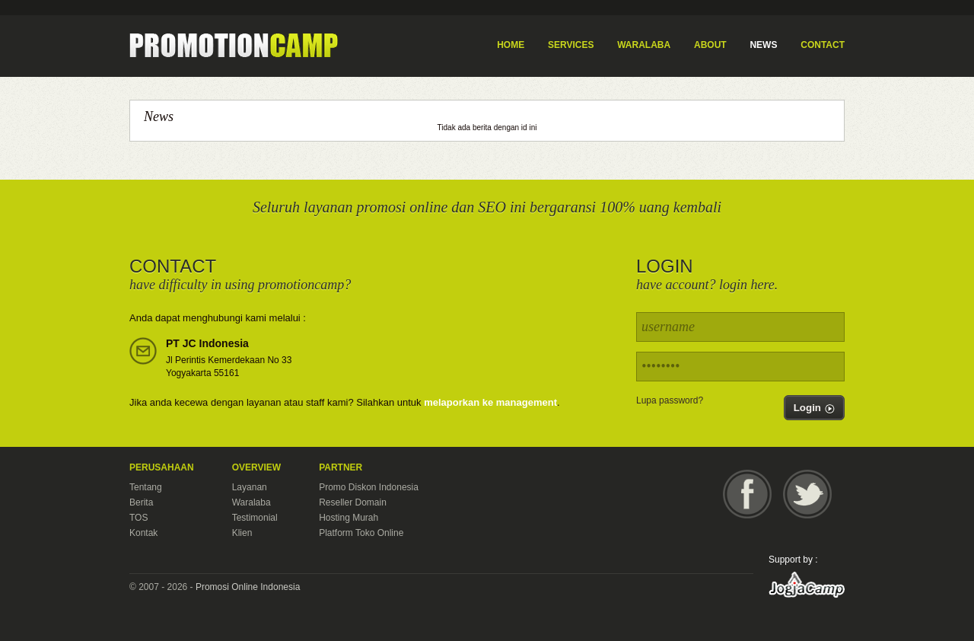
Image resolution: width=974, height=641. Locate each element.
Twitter (807, 494)
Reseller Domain (353, 502)
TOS (138, 517)
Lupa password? (669, 400)
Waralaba (251, 502)
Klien (242, 533)
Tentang (145, 487)
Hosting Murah (348, 517)
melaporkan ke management (490, 402)
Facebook (747, 494)
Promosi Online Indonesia (248, 587)
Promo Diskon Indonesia (369, 487)
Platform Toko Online (361, 533)
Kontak (143, 533)
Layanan (249, 487)
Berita (141, 502)
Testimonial (255, 517)
